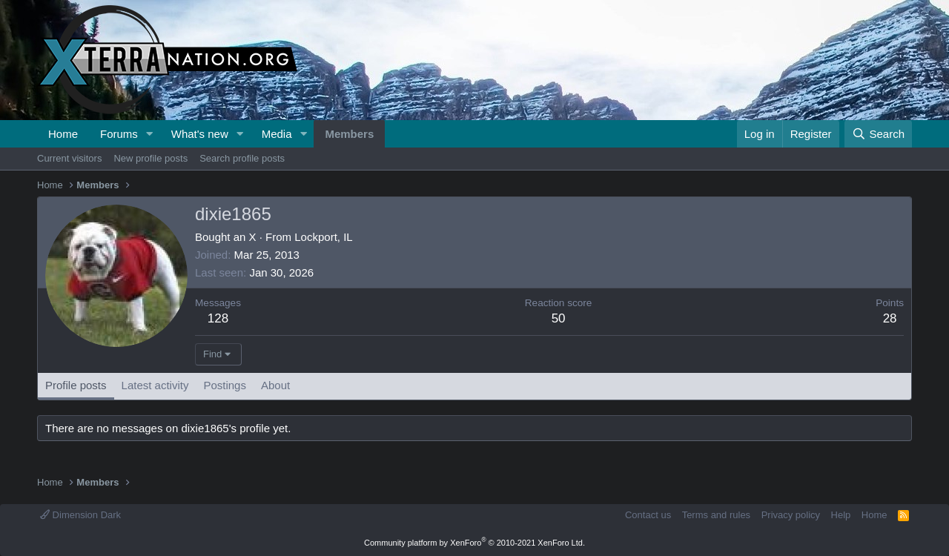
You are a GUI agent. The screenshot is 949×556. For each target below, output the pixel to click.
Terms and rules (716, 514)
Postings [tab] (224, 385)
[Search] (878, 134)
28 (890, 318)
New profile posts (150, 158)
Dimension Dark (80, 514)
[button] (149, 134)
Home (63, 134)
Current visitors (69, 158)
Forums (119, 134)
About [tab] (275, 385)
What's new (199, 134)
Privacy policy (790, 514)
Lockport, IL (323, 237)
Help (841, 514)
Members (349, 134)
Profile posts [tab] (76, 385)
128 (218, 318)
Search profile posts (242, 158)
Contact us (648, 514)
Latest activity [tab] (155, 385)
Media (277, 134)
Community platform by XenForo (474, 542)
